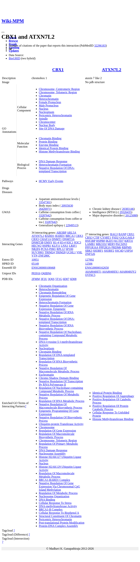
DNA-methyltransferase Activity (58, 506)
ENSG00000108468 (43, 267)
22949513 (71, 225)
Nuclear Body (47, 125)
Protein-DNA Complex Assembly (58, 525)
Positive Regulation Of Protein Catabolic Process (110, 407)
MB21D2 (101, 244)
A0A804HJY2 (127, 271)
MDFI (111, 244)
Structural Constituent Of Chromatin (60, 516)
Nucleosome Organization (54, 496)
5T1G (58, 279)
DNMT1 (57, 239)
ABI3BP (61, 232)
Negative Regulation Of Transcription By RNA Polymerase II (61, 383)
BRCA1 (70, 235)
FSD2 (115, 237)
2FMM (36, 279)
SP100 (69, 249)
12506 (88, 263)
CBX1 (58, 69)
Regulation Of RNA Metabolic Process (61, 401)
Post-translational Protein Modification (61, 522)
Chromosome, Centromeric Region (59, 89)
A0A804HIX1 (110, 271)
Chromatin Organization (53, 285)
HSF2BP (90, 240)
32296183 (100, 45)
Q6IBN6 (46, 273)
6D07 (66, 279)
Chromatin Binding (50, 138)
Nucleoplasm (46, 112)
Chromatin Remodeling (52, 292)
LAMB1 (90, 244)
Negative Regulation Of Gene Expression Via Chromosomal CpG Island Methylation (59, 486)
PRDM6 (116, 247)
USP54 (128, 250)
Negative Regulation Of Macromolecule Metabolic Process (59, 370)
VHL (79, 252)
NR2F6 (36, 249)
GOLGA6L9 (126, 237)
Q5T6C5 (90, 275)
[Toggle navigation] (2, 32)
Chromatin (45, 95)
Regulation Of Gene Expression (57, 430)
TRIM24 (49, 252)
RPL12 (61, 249)
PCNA (44, 249)
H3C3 (77, 242)
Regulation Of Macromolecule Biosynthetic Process (57, 435)
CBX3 (79, 235)
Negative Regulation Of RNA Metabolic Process (56, 314)
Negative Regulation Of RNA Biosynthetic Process (56, 327)
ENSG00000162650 (97, 267)
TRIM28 (60, 252)
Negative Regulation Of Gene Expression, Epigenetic (56, 307)
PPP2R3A (105, 247)
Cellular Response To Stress (55, 502)
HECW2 (37, 245)
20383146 (128, 208)
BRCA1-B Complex (51, 509)
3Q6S (51, 279)
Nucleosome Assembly (52, 453)
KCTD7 (119, 240)
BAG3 (114, 234)
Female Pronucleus (50, 102)
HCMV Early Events (51, 181)
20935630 (67, 205)
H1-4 (56, 242)
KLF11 (56, 245)
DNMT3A (68, 239)
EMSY (48, 242)
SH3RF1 (98, 250)
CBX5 (35, 239)
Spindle (43, 118)
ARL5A (71, 232)
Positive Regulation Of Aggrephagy (113, 396)
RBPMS (126, 247)
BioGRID (14, 58)
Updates (14, 50)
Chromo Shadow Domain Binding (59, 378)
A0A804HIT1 (93, 271)
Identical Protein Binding (53, 148)
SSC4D (119, 250)
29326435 (125, 212)
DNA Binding (47, 499)
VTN (35, 255)
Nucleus (43, 108)
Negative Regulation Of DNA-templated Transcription (57, 169)
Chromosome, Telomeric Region (58, 92)
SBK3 (88, 250)
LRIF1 (73, 245)
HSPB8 (100, 240)
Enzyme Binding (49, 144)
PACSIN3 (121, 244)
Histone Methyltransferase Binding (59, 151)
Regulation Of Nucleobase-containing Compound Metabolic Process (61, 389)
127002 (89, 259)
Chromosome (47, 427)
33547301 (44, 202)
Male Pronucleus (49, 105)
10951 (35, 259)
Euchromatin (46, 374)
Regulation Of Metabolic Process (58, 493)
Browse (13, 40)
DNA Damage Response (53, 161)
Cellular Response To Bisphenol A (59, 512)
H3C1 (69, 242)
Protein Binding (48, 141)
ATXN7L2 (111, 69)
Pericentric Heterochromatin (55, 115)
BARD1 (60, 235)
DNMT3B (38, 242)
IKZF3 (110, 240)
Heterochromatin (49, 98)
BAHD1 (49, 235)
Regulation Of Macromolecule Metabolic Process (57, 475)
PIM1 (52, 249)
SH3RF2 (109, 250)
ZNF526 (90, 254)
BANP (122, 234)
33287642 (44, 215)
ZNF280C (44, 255)
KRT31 (128, 240)
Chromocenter (47, 121)
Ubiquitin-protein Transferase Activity (61, 424)
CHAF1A (45, 239)
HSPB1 (46, 245)
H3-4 (63, 242)
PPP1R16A (91, 247)
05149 (35, 263)
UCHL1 (71, 252)
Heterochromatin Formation (55, 164)
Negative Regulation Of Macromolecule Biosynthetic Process (60, 406)
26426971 (44, 208)
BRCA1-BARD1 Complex (54, 479)
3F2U (43, 279)
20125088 (131, 215)
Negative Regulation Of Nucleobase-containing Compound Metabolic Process (60, 335)
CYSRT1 (105, 237)
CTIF (96, 237)
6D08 (73, 279)
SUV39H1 (38, 252)
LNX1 (64, 245)
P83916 (36, 273)
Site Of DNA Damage (52, 128)
